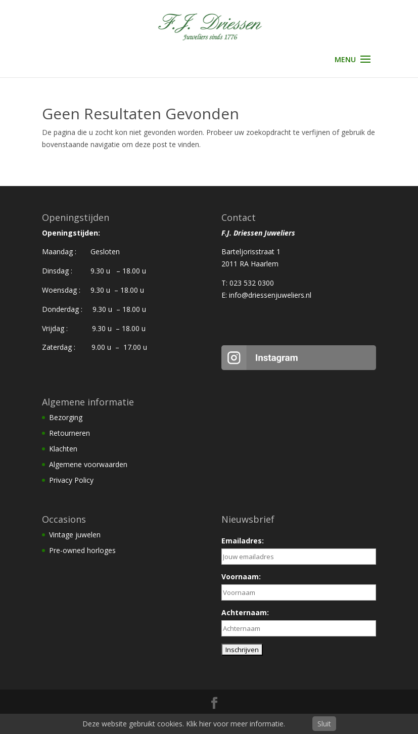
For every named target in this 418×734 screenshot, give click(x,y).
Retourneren (69, 433)
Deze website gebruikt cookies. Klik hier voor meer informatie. (183, 723)
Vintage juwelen (75, 534)
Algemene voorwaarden (88, 464)
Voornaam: (241, 576)
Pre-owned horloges (82, 550)
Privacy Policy (71, 480)
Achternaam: (245, 612)
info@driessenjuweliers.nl (270, 295)
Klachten (63, 448)
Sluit (324, 723)
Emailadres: (242, 540)
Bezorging (65, 417)
